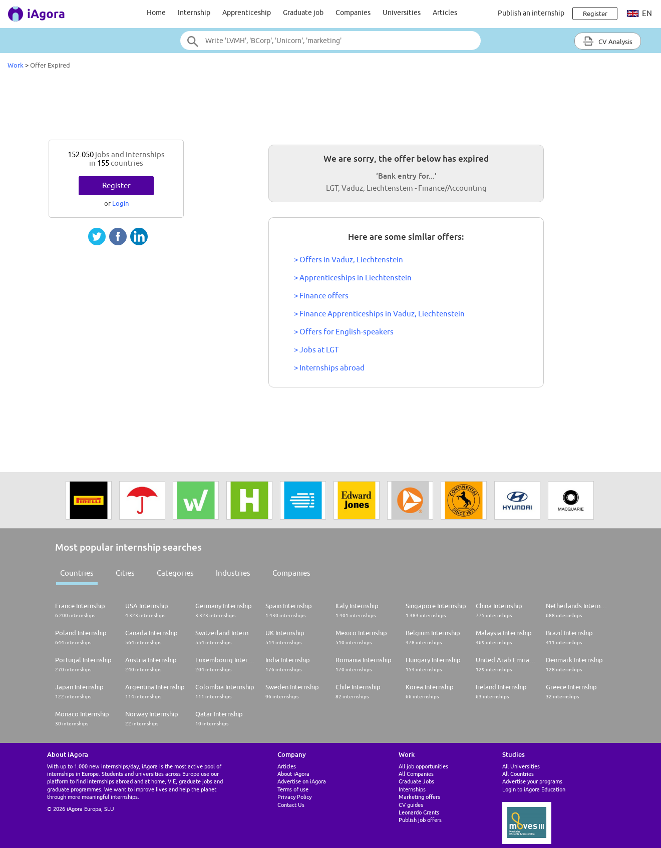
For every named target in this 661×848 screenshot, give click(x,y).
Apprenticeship (246, 13)
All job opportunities (423, 766)
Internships (412, 789)
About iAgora (293, 773)
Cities (125, 573)
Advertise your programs (532, 781)
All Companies (416, 773)
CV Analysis (607, 41)
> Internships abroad (329, 367)
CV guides (411, 804)
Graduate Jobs (416, 781)
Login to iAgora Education (533, 789)
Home (156, 13)
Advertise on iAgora (301, 781)
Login (120, 203)
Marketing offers (419, 796)
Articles (445, 13)
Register (116, 185)
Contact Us (290, 804)
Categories (175, 573)
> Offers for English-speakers (344, 331)
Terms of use (292, 789)
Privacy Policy (294, 796)
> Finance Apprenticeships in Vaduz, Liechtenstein (379, 313)
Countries (77, 573)
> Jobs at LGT (316, 349)
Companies (353, 13)
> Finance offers (321, 295)
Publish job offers (420, 819)
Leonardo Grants (419, 812)
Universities (402, 13)
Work (16, 65)
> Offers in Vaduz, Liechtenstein (348, 259)
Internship (194, 13)
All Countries (518, 773)
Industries (233, 573)
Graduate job (303, 13)
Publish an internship (531, 13)
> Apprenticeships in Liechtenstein (353, 277)
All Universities (521, 766)
